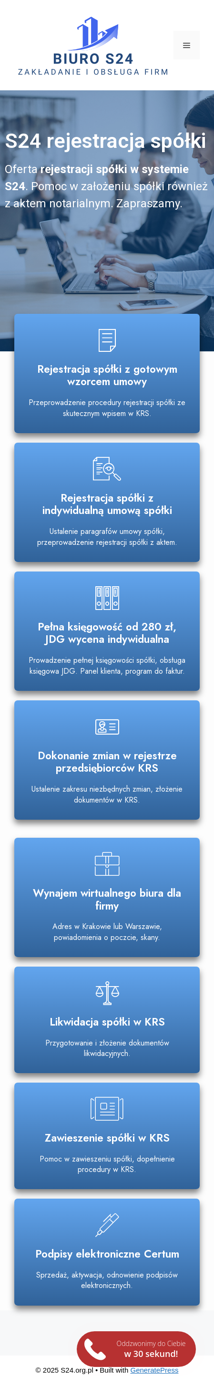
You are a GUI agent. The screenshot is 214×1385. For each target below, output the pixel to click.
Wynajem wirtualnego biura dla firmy (107, 899)
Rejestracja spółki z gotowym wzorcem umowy (107, 375)
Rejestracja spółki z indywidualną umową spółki (107, 504)
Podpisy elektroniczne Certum (107, 1253)
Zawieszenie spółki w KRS (107, 1137)
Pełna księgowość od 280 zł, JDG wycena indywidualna (107, 633)
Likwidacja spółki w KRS (107, 1021)
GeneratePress (155, 1370)
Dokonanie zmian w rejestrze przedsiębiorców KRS (107, 762)
